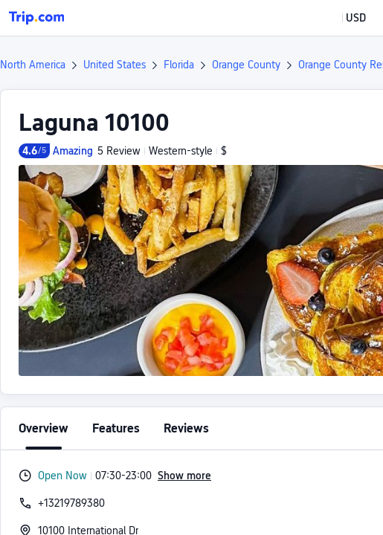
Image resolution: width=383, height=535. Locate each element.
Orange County (246, 65)
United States (114, 65)
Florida (179, 65)
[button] (345, 17)
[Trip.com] (36, 18)
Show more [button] (184, 476)
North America (32, 65)
